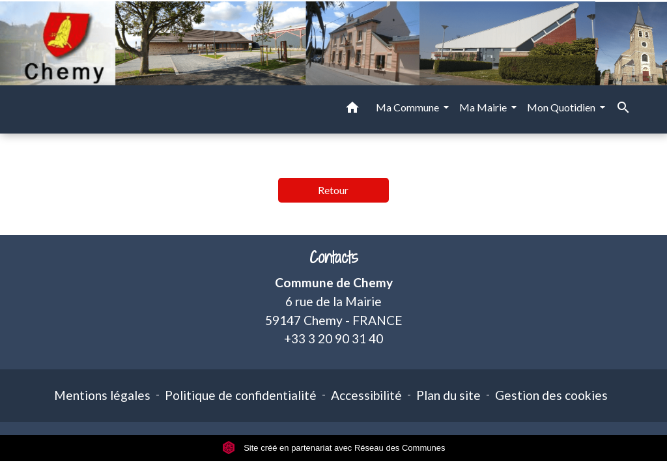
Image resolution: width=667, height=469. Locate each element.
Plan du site (448, 395)
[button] (352, 109)
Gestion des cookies (551, 395)
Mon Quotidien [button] (562, 107)
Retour (333, 190)
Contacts (333, 257)
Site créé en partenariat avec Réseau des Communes (334, 448)
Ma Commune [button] (408, 107)
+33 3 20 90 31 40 (333, 338)
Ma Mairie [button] (484, 107)
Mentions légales (102, 395)
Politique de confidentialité (241, 395)
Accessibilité (366, 395)
